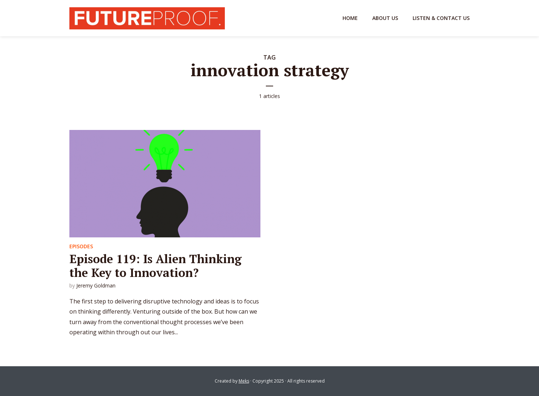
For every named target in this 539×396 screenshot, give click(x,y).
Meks (244, 381)
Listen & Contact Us (441, 18)
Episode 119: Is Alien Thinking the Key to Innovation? (155, 265)
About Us (385, 18)
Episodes (81, 246)
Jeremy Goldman (95, 285)
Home (350, 18)
